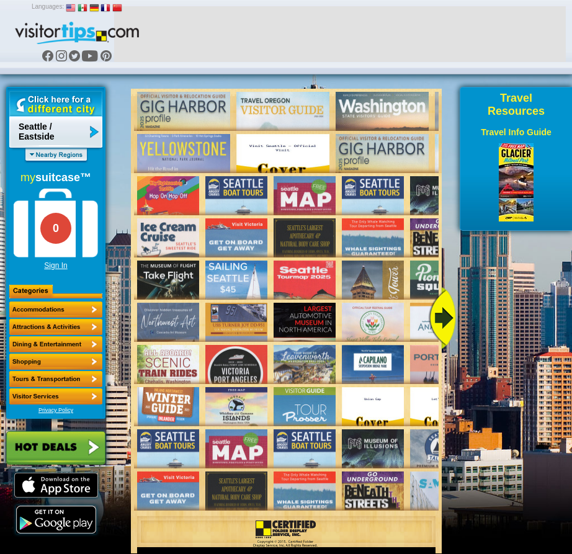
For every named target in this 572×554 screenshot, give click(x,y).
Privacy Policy (55, 410)
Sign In (55, 265)
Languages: (48, 6)
